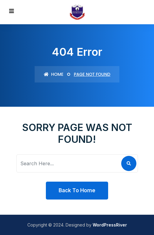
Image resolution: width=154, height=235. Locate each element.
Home (53, 74)
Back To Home (77, 190)
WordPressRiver (110, 224)
